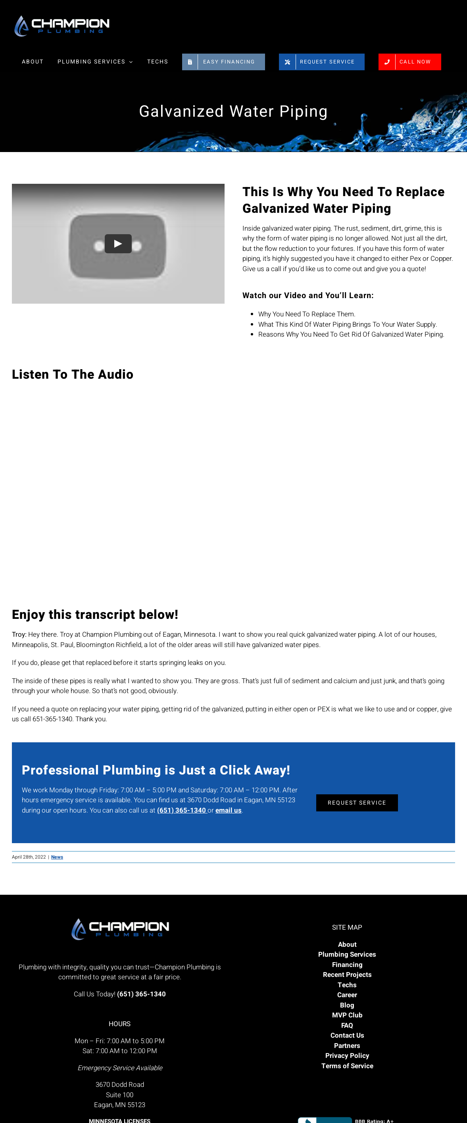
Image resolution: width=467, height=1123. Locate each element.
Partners (347, 1046)
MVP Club (347, 1015)
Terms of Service (347, 1066)
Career (347, 995)
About (347, 945)
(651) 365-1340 (182, 810)
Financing (347, 965)
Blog (347, 1005)
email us (228, 810)
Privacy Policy (347, 1056)
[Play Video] (118, 243)
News (57, 857)
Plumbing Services (347, 954)
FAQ (347, 1026)
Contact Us (347, 1035)
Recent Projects (347, 975)
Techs (347, 985)
